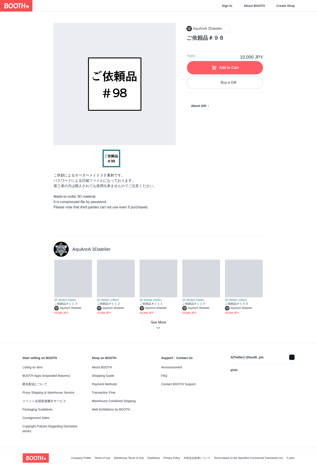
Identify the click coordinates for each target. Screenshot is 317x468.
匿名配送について (34, 384)
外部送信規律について (197, 458)
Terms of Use (102, 458)
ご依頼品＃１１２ (108, 303)
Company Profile (81, 458)
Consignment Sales (35, 418)
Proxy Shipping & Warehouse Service (48, 392)
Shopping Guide (103, 375)
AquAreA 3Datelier (91, 249)
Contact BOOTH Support (178, 384)
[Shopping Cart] (306, 6)
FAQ (164, 375)
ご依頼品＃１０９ (236, 303)
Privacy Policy (171, 458)
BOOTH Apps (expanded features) (46, 375)
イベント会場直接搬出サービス (44, 401)
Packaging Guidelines (37, 409)
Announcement (171, 367)
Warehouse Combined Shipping (114, 401)
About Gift (198, 106)
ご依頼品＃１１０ (194, 303)
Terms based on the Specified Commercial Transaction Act (248, 458)
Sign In (227, 5)
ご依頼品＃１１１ (151, 303)
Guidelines (153, 458)
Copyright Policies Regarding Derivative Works (49, 429)
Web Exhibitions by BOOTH (111, 409)
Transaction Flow (103, 392)
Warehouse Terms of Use (129, 458)
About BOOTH (254, 5)
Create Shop (286, 5)
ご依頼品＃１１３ (66, 303)
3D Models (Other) (65, 300)
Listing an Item (32, 367)
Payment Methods (104, 384)
